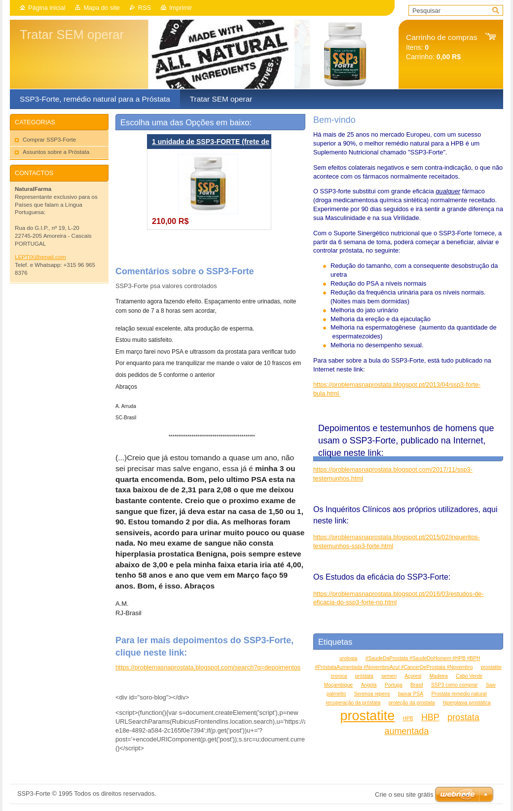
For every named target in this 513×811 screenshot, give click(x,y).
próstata (364, 676)
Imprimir (180, 7)
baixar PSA (410, 694)
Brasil (416, 685)
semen (389, 676)
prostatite (367, 715)
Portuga (394, 685)
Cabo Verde (469, 676)
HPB (408, 718)
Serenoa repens (372, 694)
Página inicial (46, 7)
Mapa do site (101, 7)
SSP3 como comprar (454, 685)
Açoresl (412, 676)
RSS (144, 7)
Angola (369, 685)
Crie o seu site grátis (404, 794)
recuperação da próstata (353, 702)
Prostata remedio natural (458, 694)
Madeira (439, 676)
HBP (430, 717)
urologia (348, 658)
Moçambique (338, 685)
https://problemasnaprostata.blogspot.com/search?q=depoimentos (207, 667)
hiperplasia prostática (467, 702)
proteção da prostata (412, 702)
